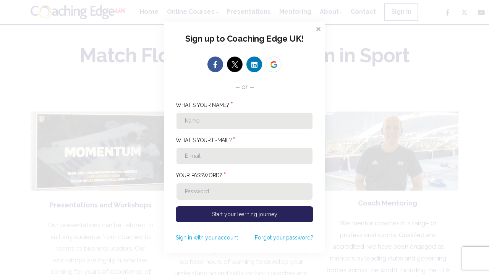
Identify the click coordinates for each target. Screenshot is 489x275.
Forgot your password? (284, 238)
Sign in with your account (207, 238)
